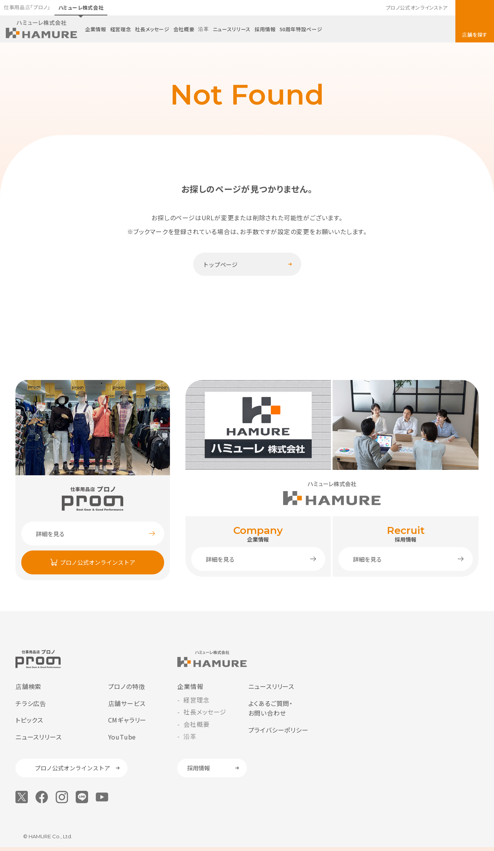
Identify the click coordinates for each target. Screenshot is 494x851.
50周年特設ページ (301, 29)
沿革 (203, 28)
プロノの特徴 (126, 686)
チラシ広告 (30, 703)
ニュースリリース (232, 29)
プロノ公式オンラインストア (417, 7)
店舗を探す (474, 34)
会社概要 (184, 29)
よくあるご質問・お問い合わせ (270, 708)
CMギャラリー (127, 719)
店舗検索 (28, 686)
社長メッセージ (152, 29)
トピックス (29, 719)
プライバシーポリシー (278, 729)
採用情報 (265, 29)
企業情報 (95, 29)
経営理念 (120, 29)
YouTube (122, 736)
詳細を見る (50, 534)
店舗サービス (127, 703)
